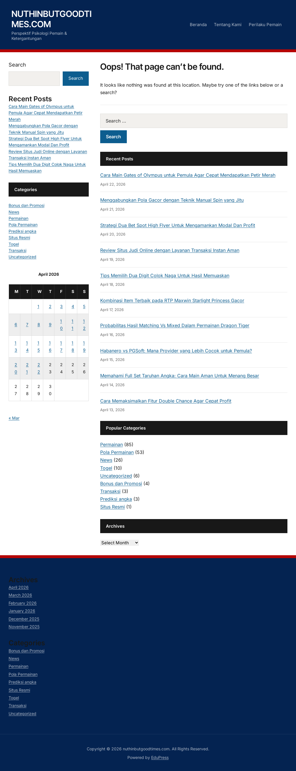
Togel (106, 468)
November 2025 (24, 626)
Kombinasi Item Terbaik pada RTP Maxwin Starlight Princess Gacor (172, 300)
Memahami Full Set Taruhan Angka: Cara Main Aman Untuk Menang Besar (179, 375)
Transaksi (110, 491)
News (106, 460)
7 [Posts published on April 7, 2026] (27, 324)
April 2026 (19, 587)
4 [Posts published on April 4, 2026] (73, 306)
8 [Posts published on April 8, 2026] (39, 324)
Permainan (111, 444)
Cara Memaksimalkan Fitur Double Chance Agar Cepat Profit (165, 401)
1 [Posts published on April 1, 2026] (38, 306)
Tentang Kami (228, 24)
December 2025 (24, 618)
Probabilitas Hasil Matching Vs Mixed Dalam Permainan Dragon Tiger (174, 325)
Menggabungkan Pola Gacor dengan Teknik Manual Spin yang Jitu (172, 200)
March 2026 (20, 595)
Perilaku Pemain (265, 24)
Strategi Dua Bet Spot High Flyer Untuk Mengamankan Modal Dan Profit (177, 225)
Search (17, 65)
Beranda (198, 24)
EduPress (160, 757)
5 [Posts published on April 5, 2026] (84, 306)
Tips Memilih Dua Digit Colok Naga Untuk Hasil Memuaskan (164, 275)
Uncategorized (116, 476)
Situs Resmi (112, 507)
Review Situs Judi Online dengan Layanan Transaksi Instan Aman (169, 250)
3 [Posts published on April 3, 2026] (61, 306)
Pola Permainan (117, 452)
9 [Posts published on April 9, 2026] (50, 324)
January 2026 (22, 610)
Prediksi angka (116, 499)
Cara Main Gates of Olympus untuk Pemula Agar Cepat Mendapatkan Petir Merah (187, 175)
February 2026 (23, 603)
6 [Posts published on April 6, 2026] (16, 324)
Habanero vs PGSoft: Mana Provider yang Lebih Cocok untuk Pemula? (176, 351)
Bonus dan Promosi (121, 483)
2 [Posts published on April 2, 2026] (50, 306)
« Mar (14, 417)
